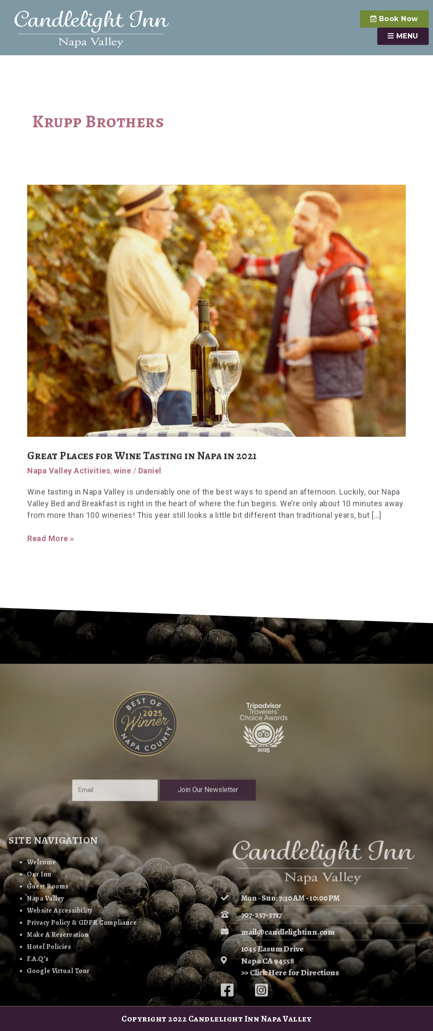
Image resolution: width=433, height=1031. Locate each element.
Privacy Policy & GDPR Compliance (77, 999)
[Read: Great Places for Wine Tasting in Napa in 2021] (216, 310)
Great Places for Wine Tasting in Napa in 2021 (152, 455)
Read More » (50, 538)
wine (122, 470)
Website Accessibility (56, 987)
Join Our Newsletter (212, 851)
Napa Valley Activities (68, 470)
